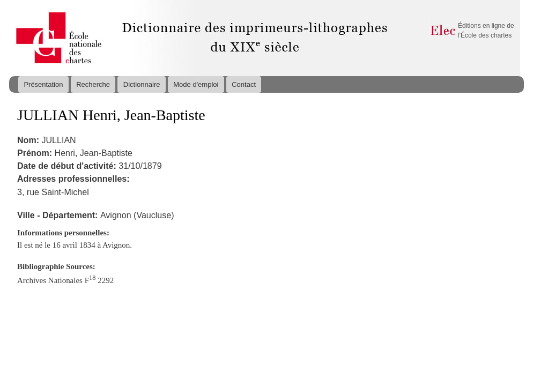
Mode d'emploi (195, 84)
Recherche (93, 84)
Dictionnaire (141, 84)
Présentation (43, 84)
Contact (244, 84)
